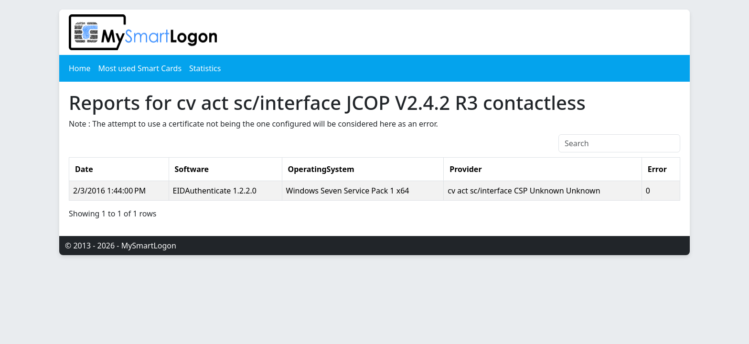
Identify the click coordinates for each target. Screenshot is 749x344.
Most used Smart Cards (140, 68)
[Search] (619, 143)
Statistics (205, 68)
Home (80, 68)
